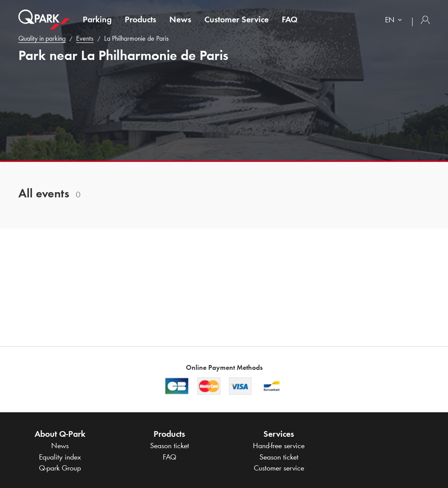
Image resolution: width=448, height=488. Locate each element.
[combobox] (395, 21)
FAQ (290, 19)
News (180, 19)
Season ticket (169, 445)
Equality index (60, 457)
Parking (97, 19)
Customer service (279, 468)
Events (85, 38)
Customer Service (236, 19)
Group (60, 468)
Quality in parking (42, 38)
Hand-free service (278, 445)
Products (140, 19)
